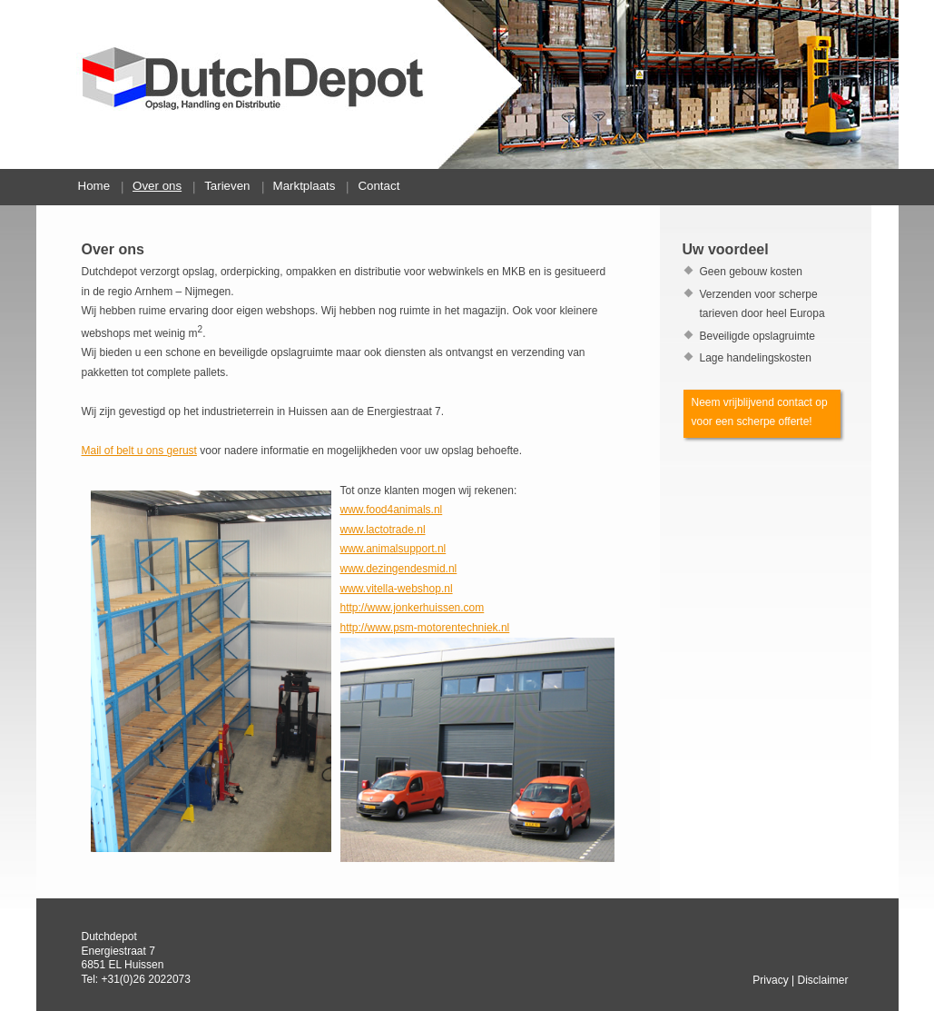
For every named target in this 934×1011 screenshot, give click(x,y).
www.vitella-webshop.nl (396, 588)
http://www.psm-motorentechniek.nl (425, 627)
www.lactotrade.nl (383, 529)
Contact (378, 186)
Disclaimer (822, 980)
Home (94, 186)
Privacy (770, 980)
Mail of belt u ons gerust (139, 450)
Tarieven (227, 186)
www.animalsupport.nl (393, 548)
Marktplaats (304, 186)
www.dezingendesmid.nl (398, 568)
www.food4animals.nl (391, 509)
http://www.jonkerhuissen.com (412, 607)
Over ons (157, 186)
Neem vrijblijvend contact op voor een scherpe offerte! (760, 412)
